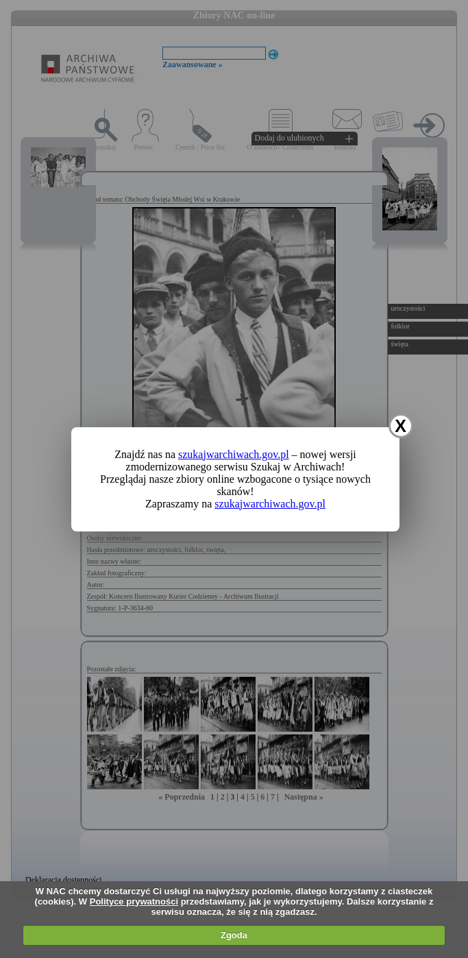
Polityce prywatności (134, 901)
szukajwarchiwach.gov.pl (233, 454)
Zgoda (234, 935)
